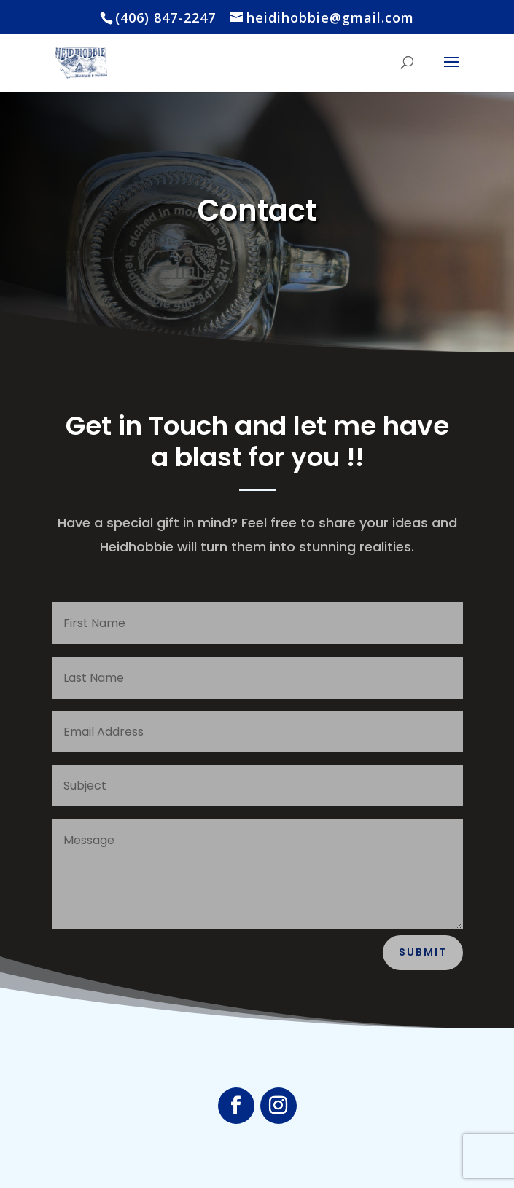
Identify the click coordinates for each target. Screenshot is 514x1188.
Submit (423, 952)
